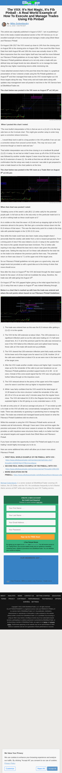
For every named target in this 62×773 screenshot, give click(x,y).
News (20, 596)
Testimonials (47, 599)
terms (26, 544)
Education (56, 596)
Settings (35, 602)
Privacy (11, 599)
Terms (3, 599)
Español (26, 602)
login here (39, 502)
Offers (58, 599)
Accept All (52, 769)
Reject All (41, 769)
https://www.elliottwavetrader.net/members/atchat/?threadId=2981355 (32, 469)
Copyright (21, 599)
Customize (10, 769)
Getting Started (43, 596)
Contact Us (29, 596)
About (2, 596)
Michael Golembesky (9, 483)
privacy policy (34, 544)
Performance (34, 599)
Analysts (11, 596)
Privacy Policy (9, 763)
